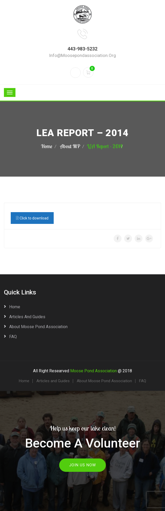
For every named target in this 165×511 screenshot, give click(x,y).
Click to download (32, 218)
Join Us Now (82, 465)
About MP (70, 146)
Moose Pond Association (93, 370)
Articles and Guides (27, 316)
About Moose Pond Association (38, 326)
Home (46, 146)
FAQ (13, 336)
